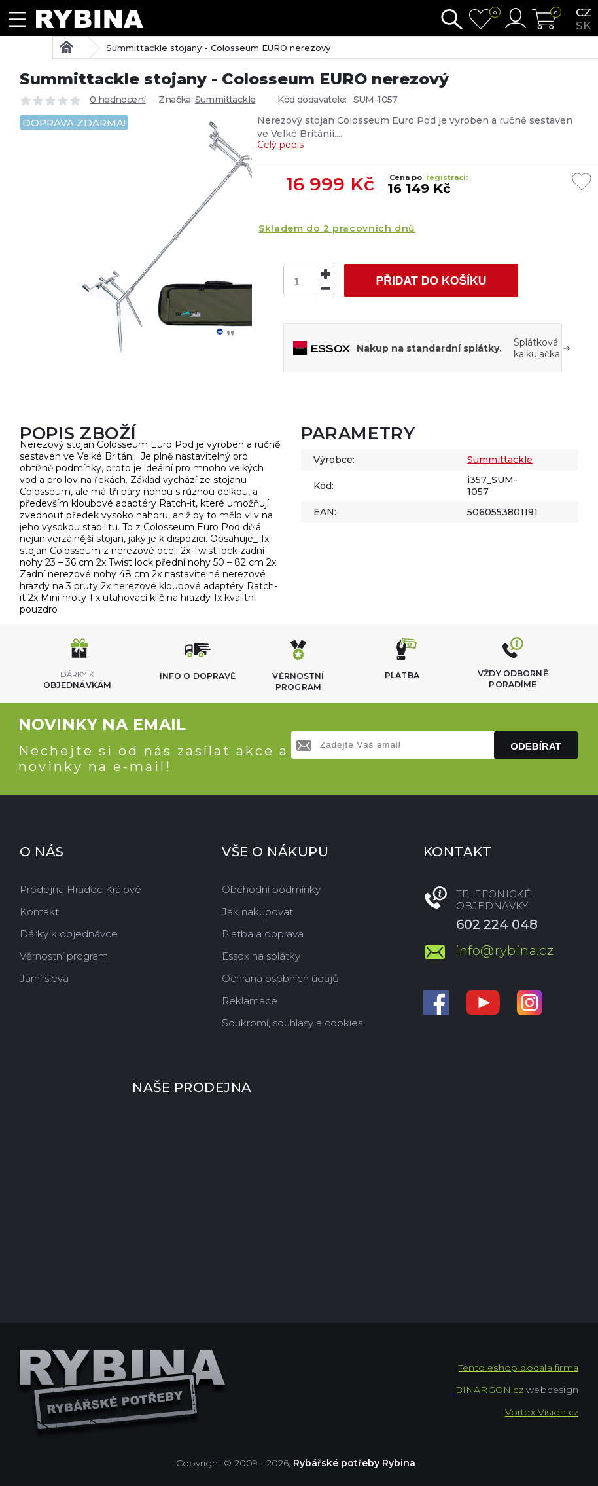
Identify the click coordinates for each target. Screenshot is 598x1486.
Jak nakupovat (257, 911)
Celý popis (280, 145)
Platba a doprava (263, 934)
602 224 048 (497, 924)
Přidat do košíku (431, 280)
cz (583, 12)
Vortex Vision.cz (541, 1412)
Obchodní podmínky (271, 889)
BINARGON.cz (489, 1390)
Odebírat (535, 746)
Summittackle (225, 99)
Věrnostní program (64, 956)
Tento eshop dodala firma (518, 1367)
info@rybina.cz (504, 950)
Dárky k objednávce (69, 934)
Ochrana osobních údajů (280, 978)
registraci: (447, 177)
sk (583, 25)
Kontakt (39, 911)
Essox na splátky (261, 956)
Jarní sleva (44, 978)
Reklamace (249, 1000)
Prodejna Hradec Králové (80, 889)
